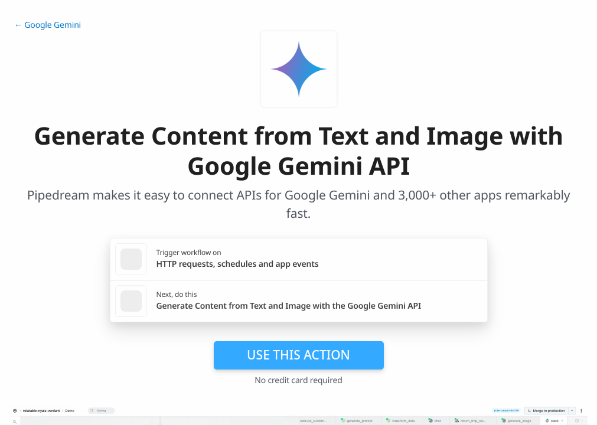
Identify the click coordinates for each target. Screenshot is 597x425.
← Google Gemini (47, 25)
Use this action (298, 354)
